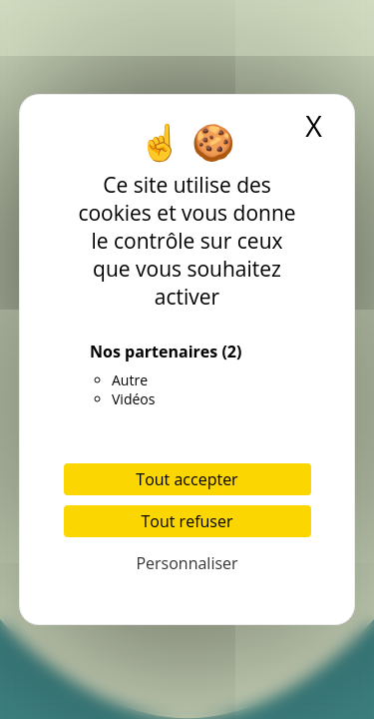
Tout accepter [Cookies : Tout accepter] (186, 479)
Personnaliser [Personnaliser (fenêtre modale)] (186, 563)
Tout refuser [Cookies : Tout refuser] (187, 521)
